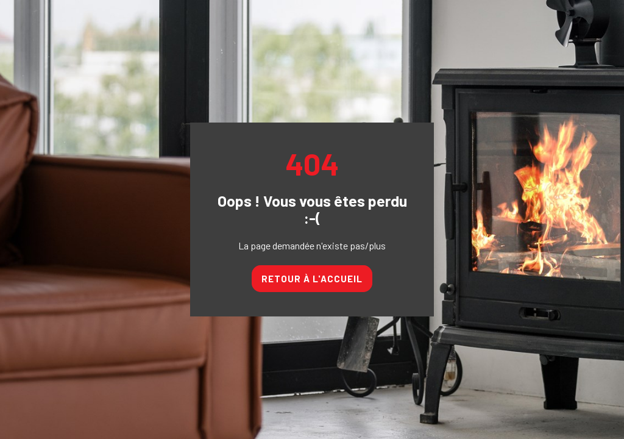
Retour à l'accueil (312, 278)
